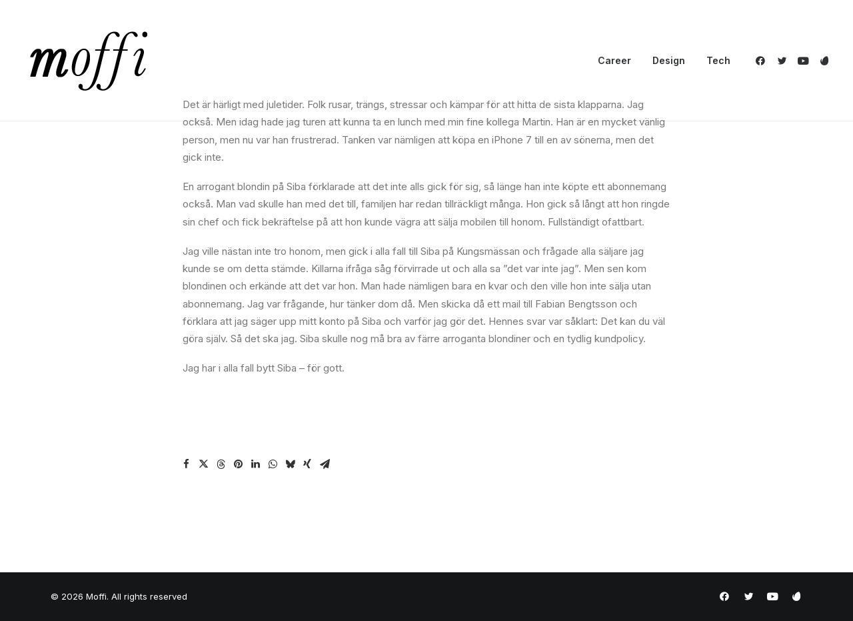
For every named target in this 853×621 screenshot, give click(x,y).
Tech (718, 60)
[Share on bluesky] (290, 464)
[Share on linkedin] (255, 464)
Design (668, 60)
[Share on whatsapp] (273, 464)
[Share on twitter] (203, 464)
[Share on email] (325, 464)
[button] (762, 60)
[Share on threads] (221, 464)
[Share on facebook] (186, 464)
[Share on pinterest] (238, 464)
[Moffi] (89, 60)
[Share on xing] (307, 464)
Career (614, 60)
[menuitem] (614, 60)
